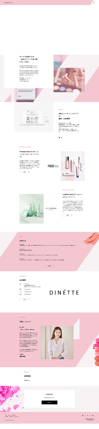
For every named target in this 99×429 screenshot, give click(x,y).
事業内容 (13, 420)
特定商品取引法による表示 (90, 425)
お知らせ (9, 420)
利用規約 (87, 424)
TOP (6, 420)
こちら (29, 385)
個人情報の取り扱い (91, 424)
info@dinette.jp (28, 297)
